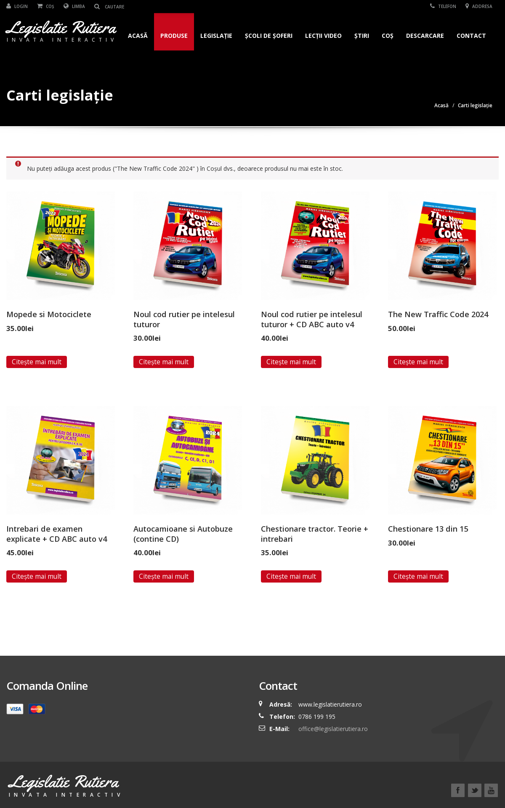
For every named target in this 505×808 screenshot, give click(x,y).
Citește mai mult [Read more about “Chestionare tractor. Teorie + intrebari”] (291, 576)
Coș (45, 6)
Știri (361, 36)
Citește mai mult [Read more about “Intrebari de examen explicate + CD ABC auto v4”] (36, 576)
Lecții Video (323, 36)
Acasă (138, 36)
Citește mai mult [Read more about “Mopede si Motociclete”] (36, 361)
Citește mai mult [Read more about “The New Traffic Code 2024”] (418, 361)
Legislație (216, 36)
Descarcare (425, 36)
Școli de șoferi (268, 36)
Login (17, 6)
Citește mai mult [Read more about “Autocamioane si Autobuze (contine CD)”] (164, 576)
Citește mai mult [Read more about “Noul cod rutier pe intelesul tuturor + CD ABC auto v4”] (291, 361)
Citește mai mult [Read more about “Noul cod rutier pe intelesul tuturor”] (164, 361)
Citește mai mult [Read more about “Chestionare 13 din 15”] (418, 576)
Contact (471, 36)
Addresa (478, 6)
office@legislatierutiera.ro (332, 729)
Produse (174, 36)
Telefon (443, 6)
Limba (74, 6)
